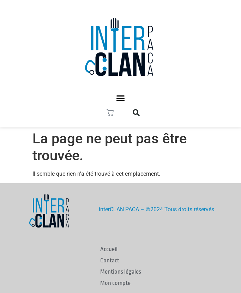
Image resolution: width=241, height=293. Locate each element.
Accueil (109, 249)
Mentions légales (120, 271)
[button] (120, 98)
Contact (109, 260)
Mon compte (115, 283)
